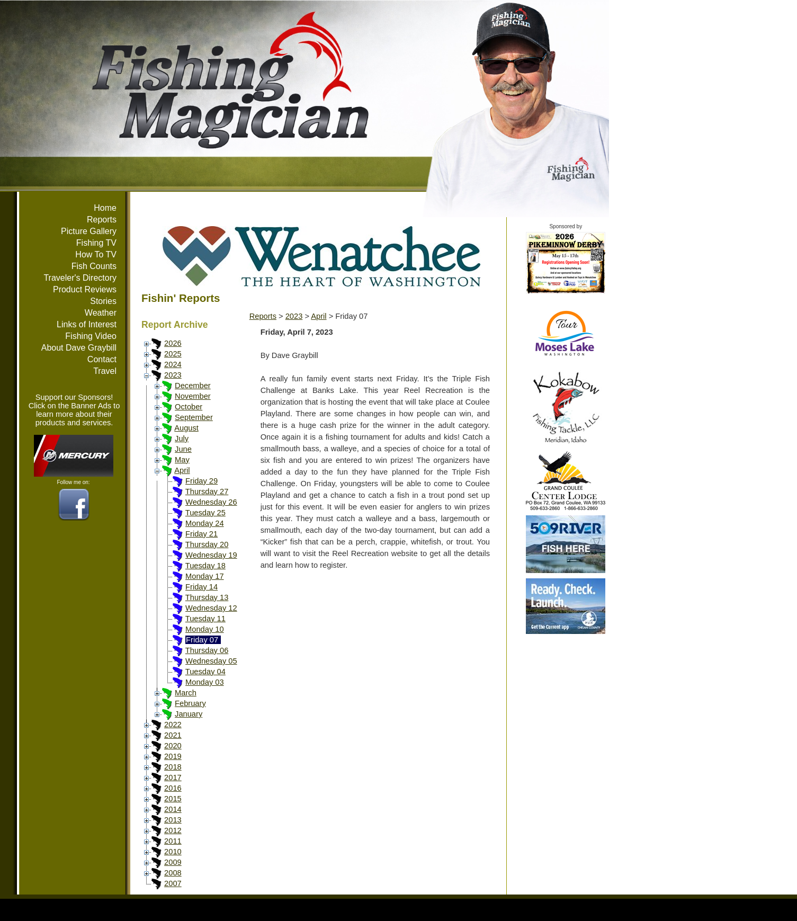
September (194, 417)
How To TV (96, 254)
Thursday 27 (206, 491)
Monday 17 (204, 576)
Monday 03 (204, 682)
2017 (173, 777)
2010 (173, 851)
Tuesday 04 (205, 671)
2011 (173, 841)
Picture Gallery (89, 231)
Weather (101, 312)
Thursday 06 (206, 650)
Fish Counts (94, 266)
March (185, 692)
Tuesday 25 (205, 512)
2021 (173, 735)
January (188, 714)
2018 (173, 767)
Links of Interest (87, 324)
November (193, 396)
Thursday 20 (206, 544)
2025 (173, 354)
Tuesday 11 (205, 618)
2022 (173, 724)
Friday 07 (202, 640)
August (186, 428)
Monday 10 (204, 629)
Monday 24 (204, 523)
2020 (173, 745)
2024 (173, 364)
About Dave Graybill (79, 347)
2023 (173, 375)
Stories (103, 301)
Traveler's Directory (80, 277)
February (190, 703)
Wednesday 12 (211, 608)
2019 (173, 756)
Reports (102, 219)
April (182, 470)
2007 (173, 883)
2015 (173, 798)
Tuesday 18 (205, 565)
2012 (173, 830)
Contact (102, 359)
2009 (173, 862)
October (188, 407)
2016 (173, 788)
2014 (173, 809)
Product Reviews (85, 289)
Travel (105, 370)
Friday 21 (201, 534)
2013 (173, 820)
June (183, 449)
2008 (173, 873)
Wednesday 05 (211, 661)
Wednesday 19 (211, 555)
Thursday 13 (206, 597)
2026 (173, 343)
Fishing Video (91, 336)
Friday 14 (201, 587)
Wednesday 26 (211, 502)
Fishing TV (96, 242)
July (182, 438)
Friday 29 (201, 481)
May (182, 459)
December (193, 385)
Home (105, 207)
